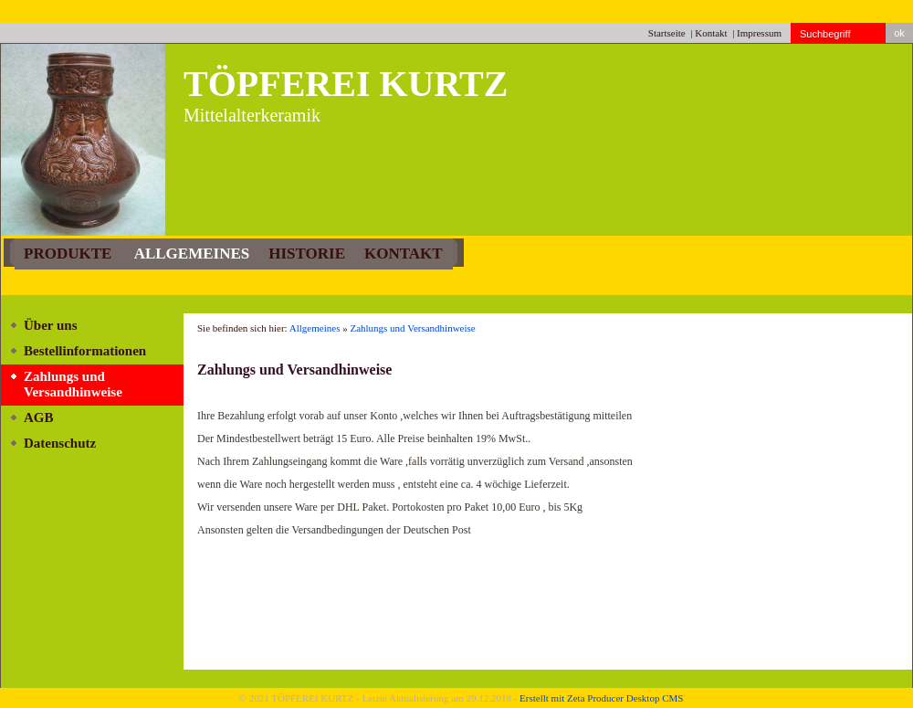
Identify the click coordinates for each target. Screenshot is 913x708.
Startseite (667, 32)
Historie (306, 253)
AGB (39, 417)
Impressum (759, 32)
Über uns (51, 325)
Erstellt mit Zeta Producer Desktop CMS (601, 697)
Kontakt (711, 32)
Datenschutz (60, 443)
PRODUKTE (67, 253)
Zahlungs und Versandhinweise (73, 384)
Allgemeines (190, 253)
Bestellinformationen (85, 350)
